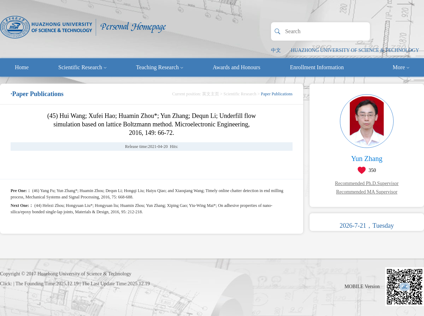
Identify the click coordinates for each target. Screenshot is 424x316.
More (401, 67)
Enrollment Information (317, 67)
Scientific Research (82, 67)
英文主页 (210, 93)
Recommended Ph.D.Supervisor (367, 183)
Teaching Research (159, 67)
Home (22, 67)
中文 (276, 50)
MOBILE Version (362, 286)
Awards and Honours (236, 67)
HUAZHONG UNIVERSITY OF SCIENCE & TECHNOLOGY (355, 50)
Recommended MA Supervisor (366, 192)
